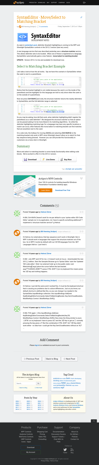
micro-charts (57, 383)
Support (58, 427)
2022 (28, 403)
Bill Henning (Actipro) (49, 231)
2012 (39, 409)
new (63, 382)
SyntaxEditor (76, 407)
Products (26, 427)
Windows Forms (64, 405)
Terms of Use (54, 461)
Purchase (42, 427)
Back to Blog (51, 359)
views (76, 385)
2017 (17, 407)
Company (74, 427)
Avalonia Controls (26, 434)
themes (69, 385)
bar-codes (63, 378)
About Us (74, 432)
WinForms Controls (26, 437)
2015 (39, 407)
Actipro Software (58, 401)
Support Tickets (58, 437)
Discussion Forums (58, 434)
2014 (17, 409)
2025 (28, 401)
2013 (28, 409)
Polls (58, 442)
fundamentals (68, 380)
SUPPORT (54, 2)
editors (62, 380)
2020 (17, 405)
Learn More (45, 190)
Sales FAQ (42, 437)
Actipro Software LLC (50, 459)
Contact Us (75, 439)
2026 (17, 401)
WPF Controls (26, 432)
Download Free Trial (62, 190)
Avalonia (55, 405)
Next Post (69, 359)
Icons (23, 442)
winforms (57, 388)
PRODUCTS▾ (33, 2)
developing (78, 378)
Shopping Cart (42, 432)
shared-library (75, 383)
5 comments (43, 27)
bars (68, 378)
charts (73, 378)
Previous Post (31, 359)
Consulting (42, 439)
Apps (29, 442)
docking (56, 381)
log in (37, 345)
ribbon (68, 383)
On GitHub (74, 434)
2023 (17, 403)
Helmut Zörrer (46, 212)
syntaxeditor (78, 169)
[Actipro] (18, 3)
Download (30, 447)
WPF (77, 403)
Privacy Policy (45, 461)
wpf (73, 169)
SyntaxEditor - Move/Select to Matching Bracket (41, 19)
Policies (75, 437)
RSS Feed (38, 387)
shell (54, 385)
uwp (73, 385)
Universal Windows (77, 405)
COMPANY (62, 2)
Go (38, 383)
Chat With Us (58, 439)
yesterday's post (31, 45)
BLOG (68, 2)
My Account (30, 452)
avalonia (56, 378)
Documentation (58, 432)
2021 (39, 403)
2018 (39, 405)
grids (74, 380)
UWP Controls (26, 439)
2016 (28, 407)
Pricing (42, 434)
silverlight (68, 169)
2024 (39, 401)
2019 (28, 405)
